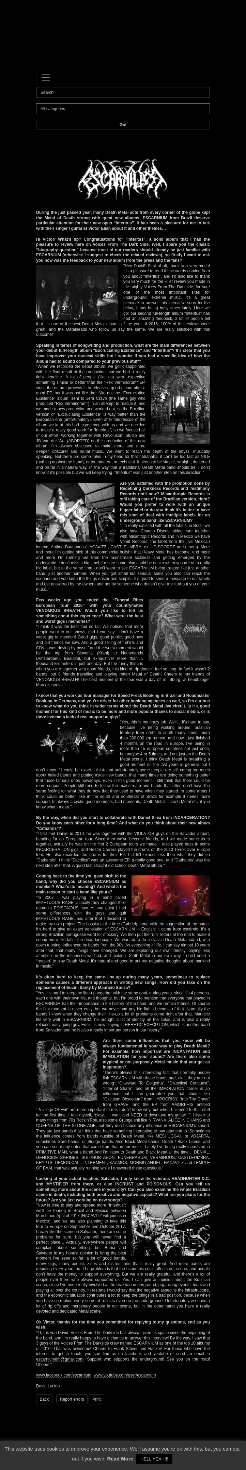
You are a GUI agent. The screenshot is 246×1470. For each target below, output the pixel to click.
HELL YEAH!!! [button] (154, 1459)
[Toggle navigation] (45, 77)
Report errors (72, 1399)
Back (44, 1399)
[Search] (123, 92)
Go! (123, 124)
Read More (120, 1459)
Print (96, 1399)
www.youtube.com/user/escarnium (125, 1375)
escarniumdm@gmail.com (59, 1359)
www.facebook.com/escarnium (63, 1375)
